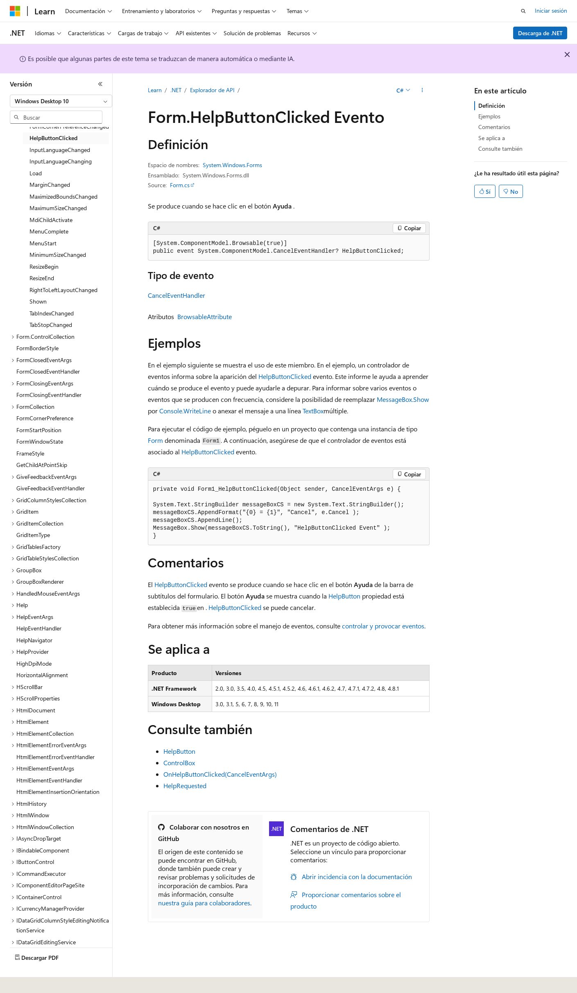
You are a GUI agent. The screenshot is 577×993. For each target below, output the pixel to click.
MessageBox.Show (403, 399)
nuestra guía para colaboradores (204, 902)
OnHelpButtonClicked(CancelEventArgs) (220, 774)
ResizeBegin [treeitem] (44, 266)
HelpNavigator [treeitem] (34, 640)
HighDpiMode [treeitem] (34, 663)
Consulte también (500, 148)
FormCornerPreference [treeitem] (44, 418)
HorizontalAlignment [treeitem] (42, 675)
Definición (491, 105)
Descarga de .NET (540, 33)
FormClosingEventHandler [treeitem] (48, 395)
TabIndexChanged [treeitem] (51, 313)
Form (155, 440)
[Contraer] (100, 84)
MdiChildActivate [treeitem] (50, 220)
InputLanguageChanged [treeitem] (59, 150)
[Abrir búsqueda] (523, 11)
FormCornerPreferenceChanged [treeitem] (69, 126)
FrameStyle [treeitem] (30, 453)
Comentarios (494, 127)
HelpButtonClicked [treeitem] (53, 138)
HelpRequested (184, 785)
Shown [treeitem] (38, 301)
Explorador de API (212, 90)
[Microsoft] (15, 11)
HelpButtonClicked (284, 376)
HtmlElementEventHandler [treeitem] (49, 780)
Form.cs (180, 185)
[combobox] (61, 101)
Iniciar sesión (551, 10)
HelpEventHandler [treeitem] (38, 628)
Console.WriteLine (185, 410)
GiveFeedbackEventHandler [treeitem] (50, 488)
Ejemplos (489, 116)
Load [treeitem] (35, 173)
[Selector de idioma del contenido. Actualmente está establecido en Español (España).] (39, 981)
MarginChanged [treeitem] (49, 184)
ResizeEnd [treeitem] (41, 278)
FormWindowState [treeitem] (39, 441)
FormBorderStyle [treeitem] (37, 348)
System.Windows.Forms (232, 165)
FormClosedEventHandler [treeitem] (48, 371)
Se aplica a (491, 138)
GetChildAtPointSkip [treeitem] (41, 465)
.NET (175, 90)
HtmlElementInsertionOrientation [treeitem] (58, 792)
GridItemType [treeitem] (33, 535)
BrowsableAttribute (204, 316)
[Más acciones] (422, 90)
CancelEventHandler (176, 295)
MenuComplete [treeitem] (48, 231)
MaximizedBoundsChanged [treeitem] (63, 196)
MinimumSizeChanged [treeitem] (57, 254)
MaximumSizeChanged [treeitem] (58, 208)
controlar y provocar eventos (383, 625)
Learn (155, 90)
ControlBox (179, 762)
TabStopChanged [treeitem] (50, 325)
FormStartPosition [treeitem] (38, 430)
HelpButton (344, 596)
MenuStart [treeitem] (43, 243)
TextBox (313, 410)
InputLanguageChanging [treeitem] (60, 161)
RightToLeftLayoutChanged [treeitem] (63, 290)
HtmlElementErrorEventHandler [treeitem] (55, 757)
